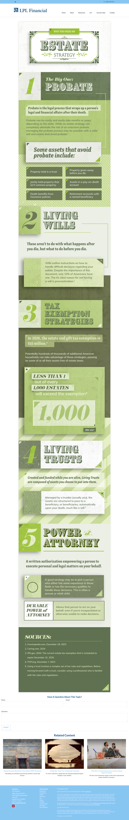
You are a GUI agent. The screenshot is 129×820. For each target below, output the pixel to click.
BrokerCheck (88, 791)
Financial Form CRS (63, 788)
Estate (41, 795)
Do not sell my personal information (92, 804)
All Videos (42, 805)
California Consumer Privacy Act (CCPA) (102, 803)
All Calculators (44, 807)
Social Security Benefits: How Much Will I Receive (22, 771)
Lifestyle (42, 802)
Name (3, 700)
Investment (43, 793)
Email (68, 700)
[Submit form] (6, 727)
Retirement (43, 791)
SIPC (80, 811)
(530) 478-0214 (109, 1)
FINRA (76, 811)
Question (4, 711)
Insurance (42, 796)
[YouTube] (15, 2)
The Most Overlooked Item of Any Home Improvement (106, 772)
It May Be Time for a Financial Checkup (64, 771)
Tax (41, 798)
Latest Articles (43, 803)
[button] (72, 10)
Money (41, 800)
